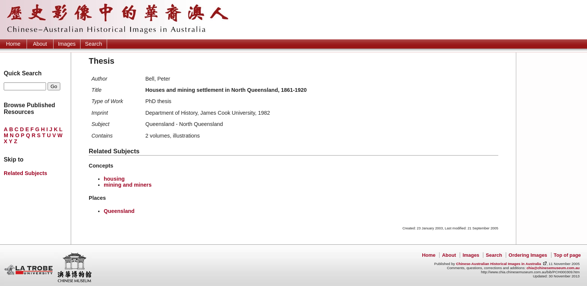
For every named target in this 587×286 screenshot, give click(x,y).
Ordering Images (528, 255)
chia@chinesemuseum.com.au (553, 268)
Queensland (119, 211)
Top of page (567, 255)
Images (67, 44)
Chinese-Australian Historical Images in (498, 264)
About (40, 44)
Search (93, 44)
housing (114, 179)
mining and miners (128, 185)
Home (13, 44)
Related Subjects (25, 173)
